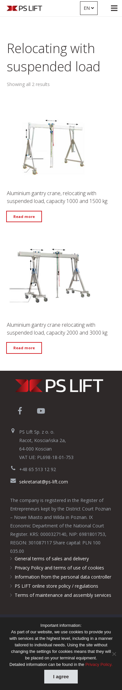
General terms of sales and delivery (52, 558)
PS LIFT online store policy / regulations (56, 586)
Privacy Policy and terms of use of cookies (59, 568)
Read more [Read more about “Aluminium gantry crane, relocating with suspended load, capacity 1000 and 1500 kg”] (24, 216)
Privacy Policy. (99, 664)
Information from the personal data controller (63, 577)
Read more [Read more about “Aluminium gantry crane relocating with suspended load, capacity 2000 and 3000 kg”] (24, 347)
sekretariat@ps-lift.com (43, 482)
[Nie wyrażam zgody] (114, 654)
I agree (61, 676)
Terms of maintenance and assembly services (63, 595)
